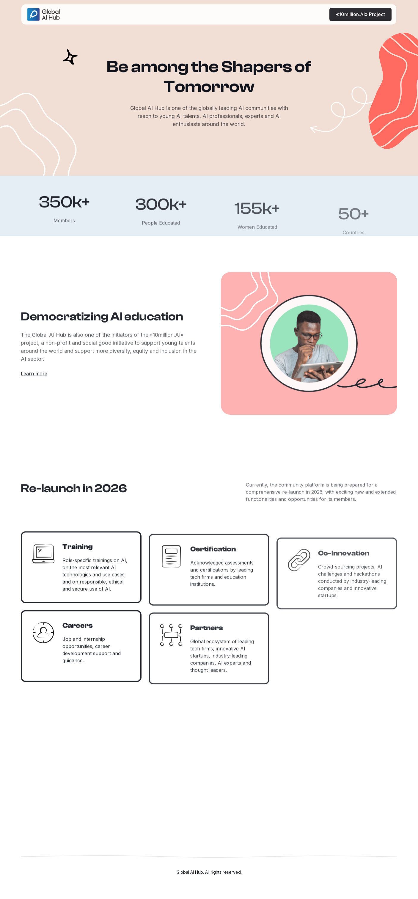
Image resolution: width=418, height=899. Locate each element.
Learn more (34, 377)
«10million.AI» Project (360, 10)
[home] (43, 10)
